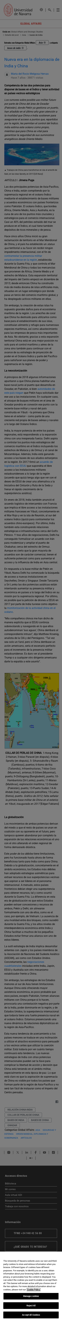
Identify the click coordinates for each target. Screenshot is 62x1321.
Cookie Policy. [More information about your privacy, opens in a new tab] (33, 1289)
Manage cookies (31, 1296)
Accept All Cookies (31, 1315)
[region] (31, 1286)
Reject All (30, 1305)
